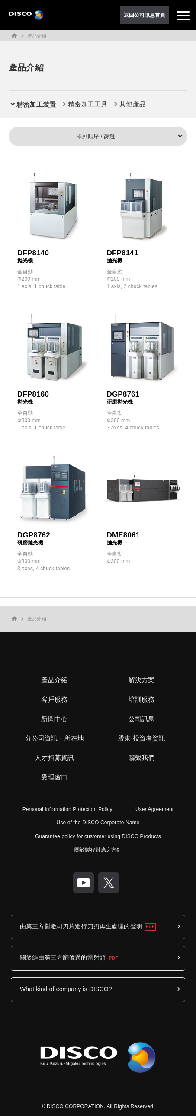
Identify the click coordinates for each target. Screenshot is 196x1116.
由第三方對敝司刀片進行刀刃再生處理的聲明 (81, 926)
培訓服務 (142, 699)
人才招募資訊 (54, 757)
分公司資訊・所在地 (54, 738)
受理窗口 (54, 777)
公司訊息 (142, 718)
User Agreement (154, 809)
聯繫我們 (142, 757)
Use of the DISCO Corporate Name (98, 823)
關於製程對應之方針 (98, 850)
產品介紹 (36, 35)
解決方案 (142, 680)
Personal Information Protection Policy (67, 809)
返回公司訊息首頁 (145, 15)
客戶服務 (54, 699)
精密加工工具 (87, 104)
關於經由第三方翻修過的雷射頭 (63, 957)
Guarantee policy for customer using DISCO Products (98, 836)
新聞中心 (54, 718)
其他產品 (132, 104)
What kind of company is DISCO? (66, 989)
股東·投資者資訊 (141, 738)
